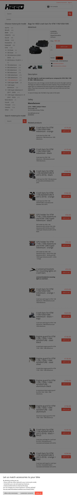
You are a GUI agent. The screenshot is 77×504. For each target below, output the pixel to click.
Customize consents (27, 493)
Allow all (38, 493)
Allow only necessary (11, 493)
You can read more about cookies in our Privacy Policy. (18, 489)
